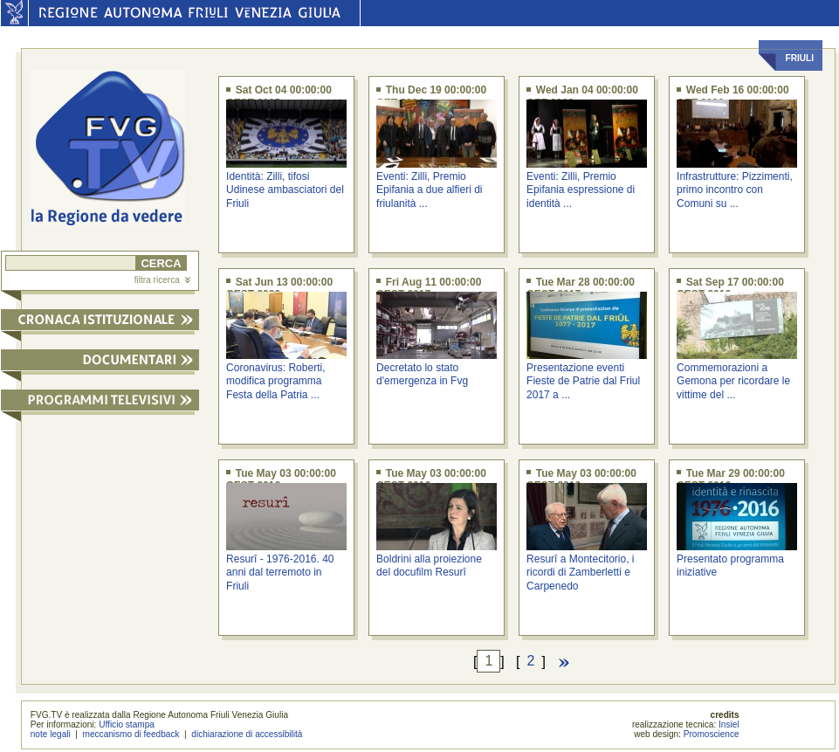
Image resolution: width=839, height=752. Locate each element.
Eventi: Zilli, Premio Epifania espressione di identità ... (580, 190)
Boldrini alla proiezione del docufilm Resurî (429, 565)
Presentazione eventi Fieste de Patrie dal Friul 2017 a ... (583, 381)
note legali (51, 734)
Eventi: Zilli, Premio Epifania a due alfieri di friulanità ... (429, 190)
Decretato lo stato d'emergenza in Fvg (422, 374)
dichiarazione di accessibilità (246, 734)
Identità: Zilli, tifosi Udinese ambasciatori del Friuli (285, 190)
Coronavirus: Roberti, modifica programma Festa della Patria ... (275, 381)
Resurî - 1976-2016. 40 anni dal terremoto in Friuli (280, 572)
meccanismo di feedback (131, 734)
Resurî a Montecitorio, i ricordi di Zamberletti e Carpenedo (580, 572)
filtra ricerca (162, 280)
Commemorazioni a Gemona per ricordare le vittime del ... (733, 381)
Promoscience (711, 734)
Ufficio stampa (127, 724)
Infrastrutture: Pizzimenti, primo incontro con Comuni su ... (735, 190)
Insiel (729, 724)
